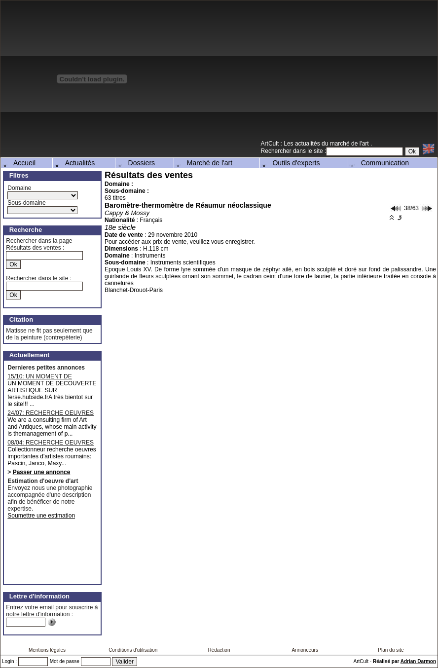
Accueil (19, 163)
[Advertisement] (347, 69)
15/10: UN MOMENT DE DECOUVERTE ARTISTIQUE (46, 376)
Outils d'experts (290, 163)
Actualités (74, 163)
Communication (379, 163)
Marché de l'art (203, 163)
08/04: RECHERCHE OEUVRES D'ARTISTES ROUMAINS (50, 442)
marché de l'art (350, 143)
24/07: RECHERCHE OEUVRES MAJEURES (50, 412)
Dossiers (135, 163)
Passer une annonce (42, 472)
